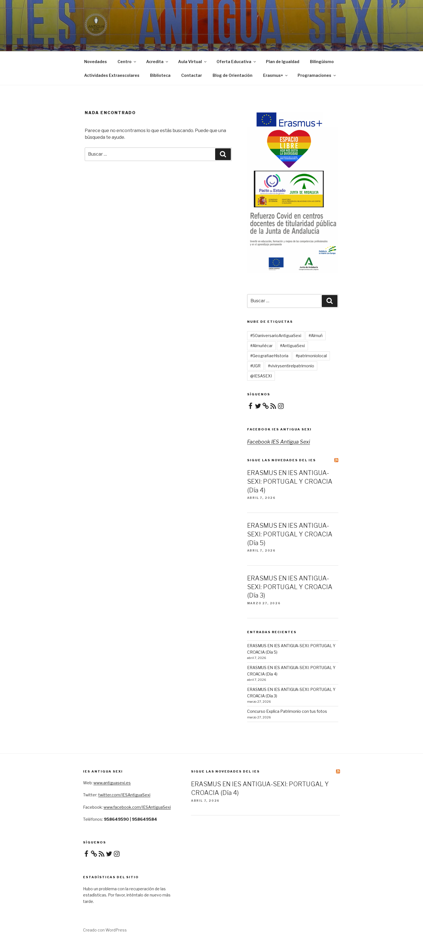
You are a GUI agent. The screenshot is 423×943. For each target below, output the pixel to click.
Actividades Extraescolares (111, 75)
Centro (127, 61)
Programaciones (317, 75)
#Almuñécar (261, 345)
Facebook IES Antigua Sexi (279, 429)
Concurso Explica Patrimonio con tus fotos (287, 711)
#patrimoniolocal (311, 355)
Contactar (191, 75)
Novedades (95, 61)
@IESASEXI (261, 375)
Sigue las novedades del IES (281, 460)
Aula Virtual (192, 61)
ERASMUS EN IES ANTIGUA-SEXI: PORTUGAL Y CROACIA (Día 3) (289, 587)
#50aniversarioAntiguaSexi (275, 335)
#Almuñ (316, 335)
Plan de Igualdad (282, 61)
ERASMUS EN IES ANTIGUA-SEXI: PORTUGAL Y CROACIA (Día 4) (289, 481)
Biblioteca (160, 75)
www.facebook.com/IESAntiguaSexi (137, 807)
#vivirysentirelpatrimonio (291, 365)
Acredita (157, 61)
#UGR (255, 365)
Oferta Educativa (237, 61)
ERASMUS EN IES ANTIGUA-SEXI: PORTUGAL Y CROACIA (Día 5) (289, 534)
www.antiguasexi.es (112, 782)
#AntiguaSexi (292, 345)
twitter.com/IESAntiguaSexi (124, 794)
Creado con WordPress (105, 930)
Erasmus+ (275, 75)
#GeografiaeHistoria (269, 355)
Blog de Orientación (232, 75)
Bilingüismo (322, 61)
